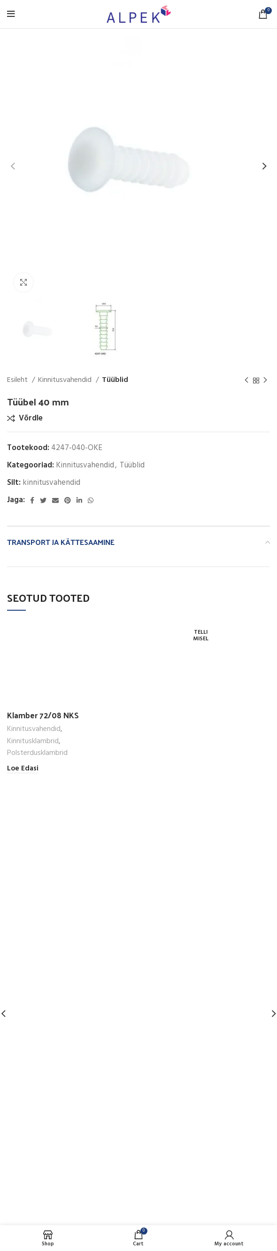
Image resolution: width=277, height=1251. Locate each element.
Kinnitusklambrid (33, 741)
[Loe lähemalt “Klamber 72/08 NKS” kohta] (22, 768)
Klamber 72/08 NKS (43, 715)
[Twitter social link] (43, 500)
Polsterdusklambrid (37, 753)
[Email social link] (55, 500)
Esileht (18, 380)
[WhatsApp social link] (90, 500)
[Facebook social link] (32, 500)
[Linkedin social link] (79, 500)
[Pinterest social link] (68, 500)
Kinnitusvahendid (65, 380)
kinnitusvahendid (51, 482)
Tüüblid (115, 380)
